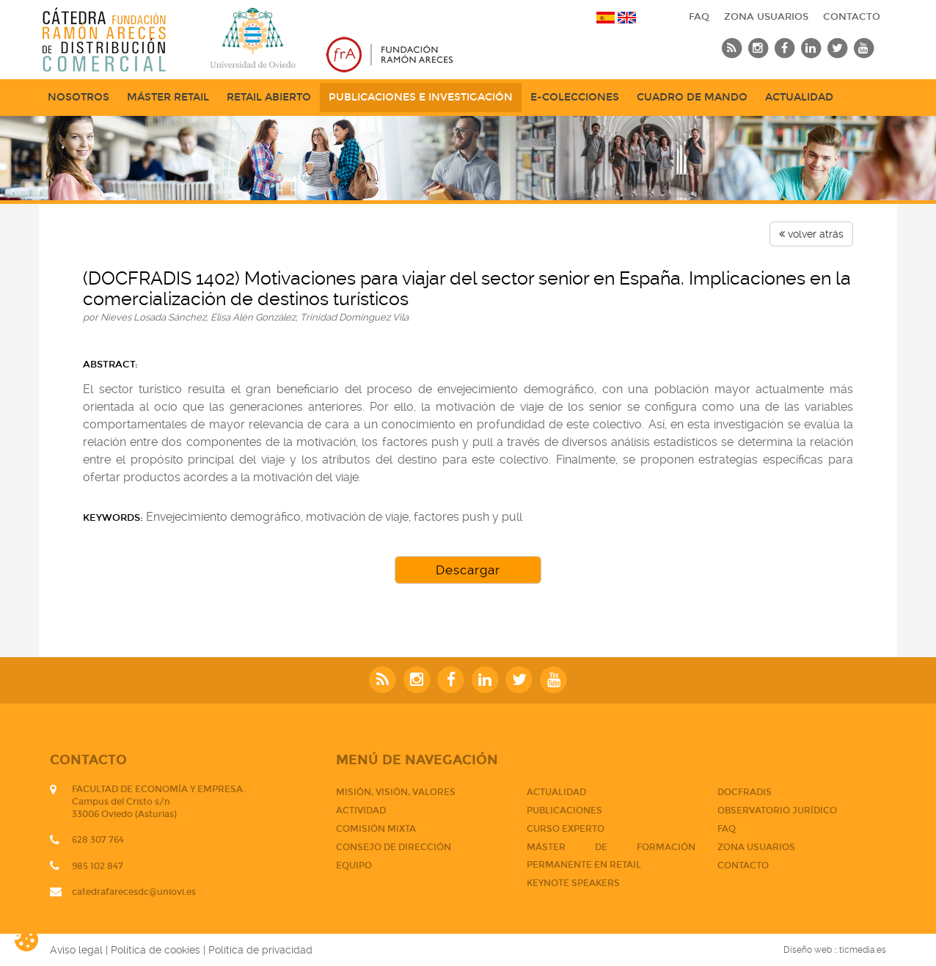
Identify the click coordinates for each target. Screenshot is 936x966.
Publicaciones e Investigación (421, 97)
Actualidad (799, 97)
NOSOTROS (78, 97)
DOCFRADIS (744, 792)
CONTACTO (851, 17)
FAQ (699, 17)
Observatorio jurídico (777, 810)
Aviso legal (76, 950)
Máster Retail (168, 97)
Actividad (361, 810)
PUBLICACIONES (564, 810)
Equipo (354, 865)
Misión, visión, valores (396, 792)
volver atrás (811, 234)
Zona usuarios (766, 17)
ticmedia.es (862, 950)
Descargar (468, 570)
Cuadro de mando (692, 97)
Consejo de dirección (393, 847)
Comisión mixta (376, 829)
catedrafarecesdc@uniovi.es (134, 892)
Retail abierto (269, 97)
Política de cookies (155, 950)
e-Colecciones (574, 97)
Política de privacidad (260, 950)
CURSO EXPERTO (565, 829)
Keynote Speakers (573, 883)
